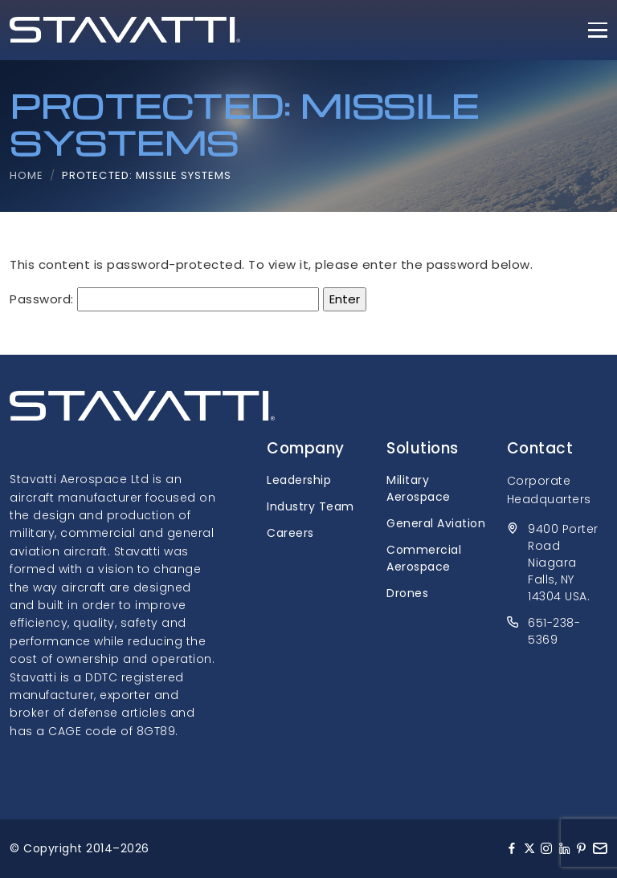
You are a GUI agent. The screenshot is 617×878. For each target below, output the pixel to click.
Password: (164, 299)
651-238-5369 (554, 631)
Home (26, 175)
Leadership (299, 480)
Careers (290, 533)
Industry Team (310, 506)
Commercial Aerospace (423, 558)
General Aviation (435, 523)
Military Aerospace (418, 488)
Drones (407, 593)
